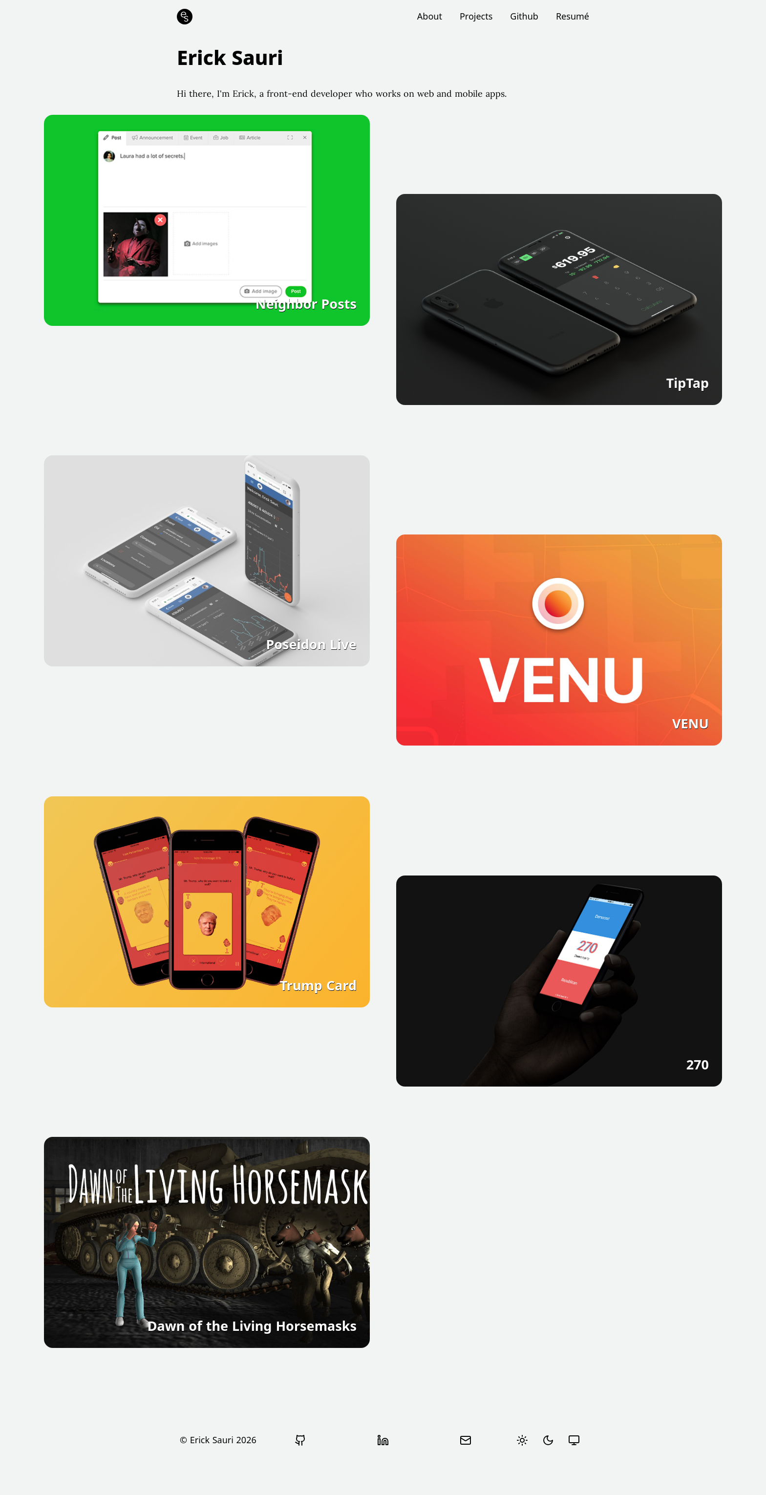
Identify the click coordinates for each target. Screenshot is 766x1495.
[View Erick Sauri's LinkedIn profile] (383, 1440)
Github (524, 16)
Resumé (572, 16)
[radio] (522, 1440)
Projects (476, 16)
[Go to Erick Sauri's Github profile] (300, 1440)
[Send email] (465, 1440)
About (429, 16)
